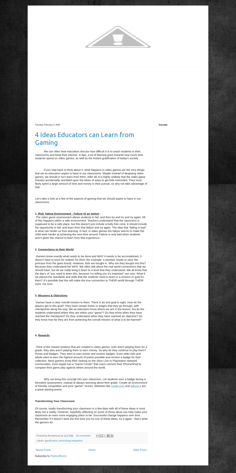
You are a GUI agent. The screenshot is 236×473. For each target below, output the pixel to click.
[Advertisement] (118, 92)
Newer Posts (43, 449)
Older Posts (140, 449)
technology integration (71, 440)
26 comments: (84, 435)
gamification (51, 440)
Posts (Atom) (58, 456)
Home (92, 449)
